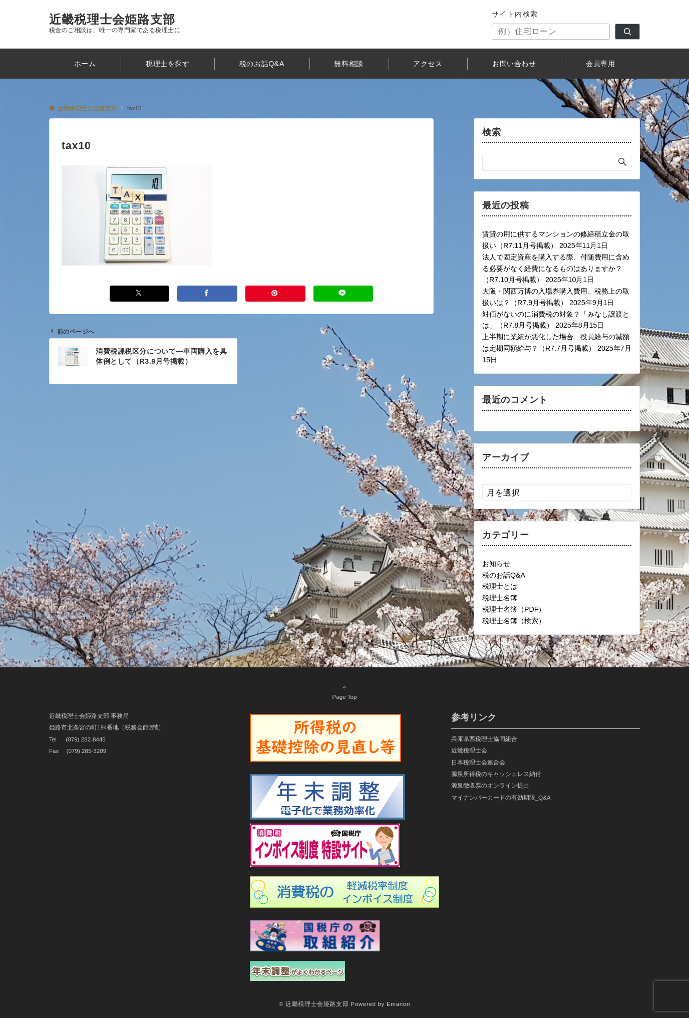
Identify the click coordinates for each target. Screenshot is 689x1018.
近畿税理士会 (469, 750)
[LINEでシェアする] (343, 293)
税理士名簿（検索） (513, 621)
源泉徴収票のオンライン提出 (490, 785)
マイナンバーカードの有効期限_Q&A (501, 797)
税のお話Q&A (503, 575)
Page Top (344, 691)
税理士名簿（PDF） (513, 609)
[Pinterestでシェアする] (275, 293)
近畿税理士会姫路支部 (112, 19)
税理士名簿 (499, 598)
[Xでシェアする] (140, 293)
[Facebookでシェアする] (207, 293)
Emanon (398, 1003)
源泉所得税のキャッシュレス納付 (496, 774)
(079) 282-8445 (86, 739)
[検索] (627, 32)
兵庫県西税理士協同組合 (484, 738)
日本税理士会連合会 (478, 762)
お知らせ (496, 564)
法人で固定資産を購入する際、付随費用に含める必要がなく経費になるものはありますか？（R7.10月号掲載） (555, 268)
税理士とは (499, 586)
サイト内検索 (515, 14)
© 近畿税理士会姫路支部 (314, 1003)
